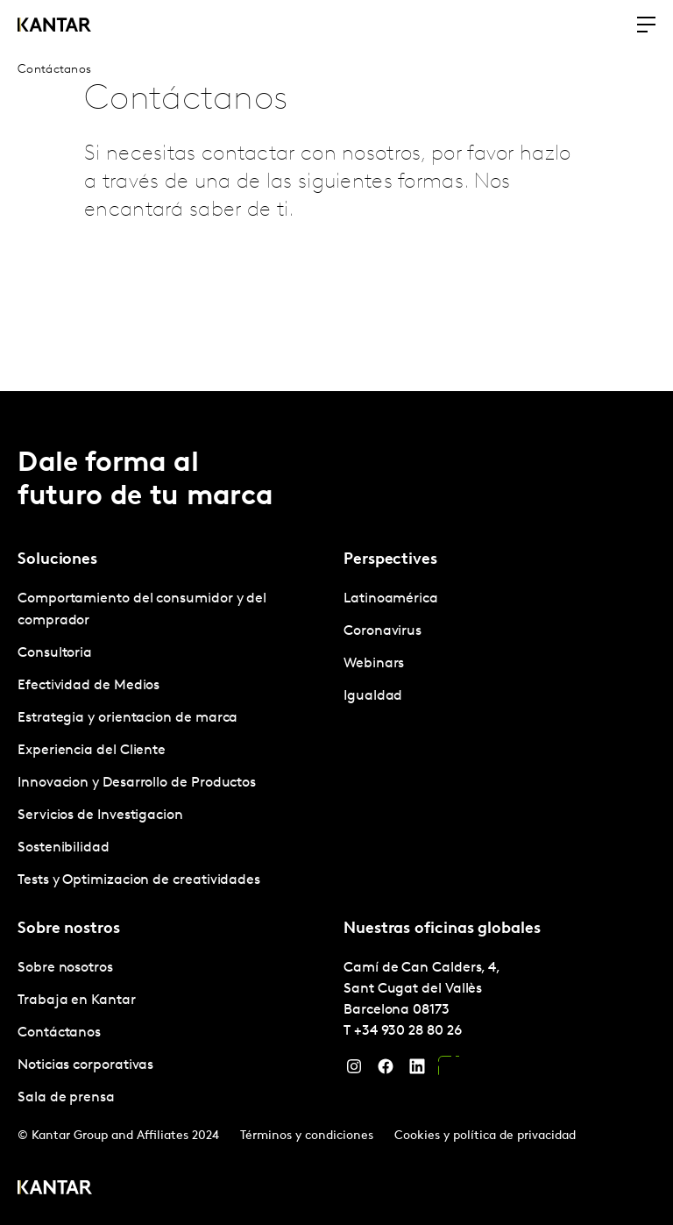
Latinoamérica (391, 599)
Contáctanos (59, 1033)
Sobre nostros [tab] (69, 929)
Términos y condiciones (306, 1136)
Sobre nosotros (65, 968)
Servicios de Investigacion (100, 815)
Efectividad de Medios (88, 686)
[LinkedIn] (417, 1071)
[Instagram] (354, 1071)
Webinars (374, 664)
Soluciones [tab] (57, 560)
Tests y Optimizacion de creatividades (139, 880)
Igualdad (373, 696)
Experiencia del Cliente (92, 751)
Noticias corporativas (85, 1065)
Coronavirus (383, 631)
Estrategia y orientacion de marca (127, 718)
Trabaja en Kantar (77, 1001)
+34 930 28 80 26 (408, 1031)
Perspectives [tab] (390, 560)
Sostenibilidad (64, 848)
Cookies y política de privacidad (485, 1136)
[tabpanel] (173, 740)
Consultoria (55, 653)
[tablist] (336, 808)
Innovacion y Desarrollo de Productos (137, 783)
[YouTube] (448, 1071)
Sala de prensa (66, 1098)
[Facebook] (385, 1071)
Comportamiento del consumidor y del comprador (142, 610)
